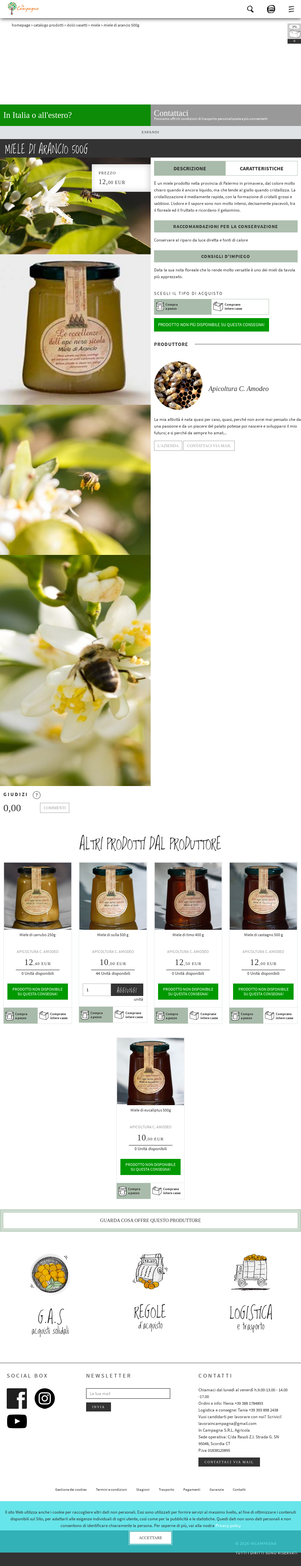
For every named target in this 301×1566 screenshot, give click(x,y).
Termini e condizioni (111, 1489)
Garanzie (217, 1489)
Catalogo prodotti (49, 25)
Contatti (239, 1489)
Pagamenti (191, 1489)
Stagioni (143, 1489)
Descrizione (190, 168)
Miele (95, 25)
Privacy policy (228, 1525)
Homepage (21, 25)
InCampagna (23, 8)
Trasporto (166, 1489)
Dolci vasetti (77, 25)
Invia (98, 1407)
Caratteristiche (262, 168)
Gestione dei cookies (71, 1489)
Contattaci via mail (229, 1462)
